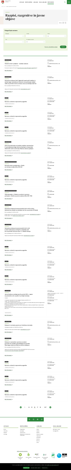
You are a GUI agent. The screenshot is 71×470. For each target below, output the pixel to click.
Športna (38, 440)
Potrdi (63, 46)
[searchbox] (26, 35)
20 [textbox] (27, 41)
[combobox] (14, 36)
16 (34, 407)
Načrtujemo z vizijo (56, 429)
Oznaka (28, 33)
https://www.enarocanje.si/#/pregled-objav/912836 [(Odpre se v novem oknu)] (14, 350)
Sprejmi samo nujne (35, 467)
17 (37, 407)
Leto (6, 39)
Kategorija (7, 33)
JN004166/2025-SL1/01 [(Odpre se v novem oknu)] (25, 89)
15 (31, 407)
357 (45, 407)
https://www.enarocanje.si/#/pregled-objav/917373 (27, 68)
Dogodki (5, 432)
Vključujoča (39, 435)
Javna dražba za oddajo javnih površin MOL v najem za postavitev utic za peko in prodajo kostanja (19, 295)
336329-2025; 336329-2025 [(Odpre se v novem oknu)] (18, 215)
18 (40, 407)
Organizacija (22, 429)
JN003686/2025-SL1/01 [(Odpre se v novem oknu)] (25, 329)
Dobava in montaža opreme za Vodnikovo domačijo (18, 325)
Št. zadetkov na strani (30, 39)
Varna (38, 442)
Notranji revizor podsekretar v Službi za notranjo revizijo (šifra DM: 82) (14, 166)
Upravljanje (22, 430)
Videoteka (5, 430)
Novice (5, 429)
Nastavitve (44, 467)
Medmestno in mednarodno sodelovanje (25, 435)
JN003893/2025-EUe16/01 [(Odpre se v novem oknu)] (35, 214)
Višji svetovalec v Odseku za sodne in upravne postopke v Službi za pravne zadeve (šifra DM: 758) (18, 195)
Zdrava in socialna (40, 434)
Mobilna (38, 432)
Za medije (5, 434)
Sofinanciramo (22, 432)
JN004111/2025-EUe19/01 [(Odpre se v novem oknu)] (26, 152)
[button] (51, 46)
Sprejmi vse (26, 467)
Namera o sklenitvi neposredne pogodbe (16, 101)
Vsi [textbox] (48, 36)
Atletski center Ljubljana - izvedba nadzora (16, 63)
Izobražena (39, 437)
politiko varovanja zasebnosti (53, 465)
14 (29, 407)
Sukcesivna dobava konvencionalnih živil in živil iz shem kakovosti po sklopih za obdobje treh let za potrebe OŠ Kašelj (21, 209)
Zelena (38, 429)
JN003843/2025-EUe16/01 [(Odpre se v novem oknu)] (29, 235)
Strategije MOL (55, 430)
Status (49, 33)
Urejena (38, 430)
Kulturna (38, 439)
